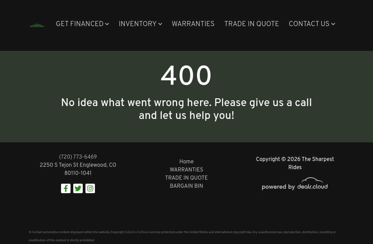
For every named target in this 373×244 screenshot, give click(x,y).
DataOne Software (137, 232)
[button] (82, 24)
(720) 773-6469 (78, 157)
